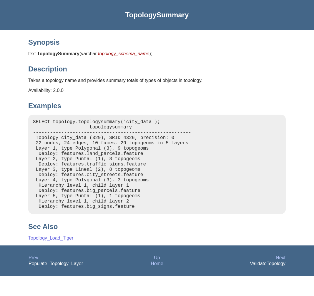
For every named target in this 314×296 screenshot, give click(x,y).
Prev (33, 277)
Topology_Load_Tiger (50, 257)
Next (280, 277)
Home (157, 283)
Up (157, 277)
